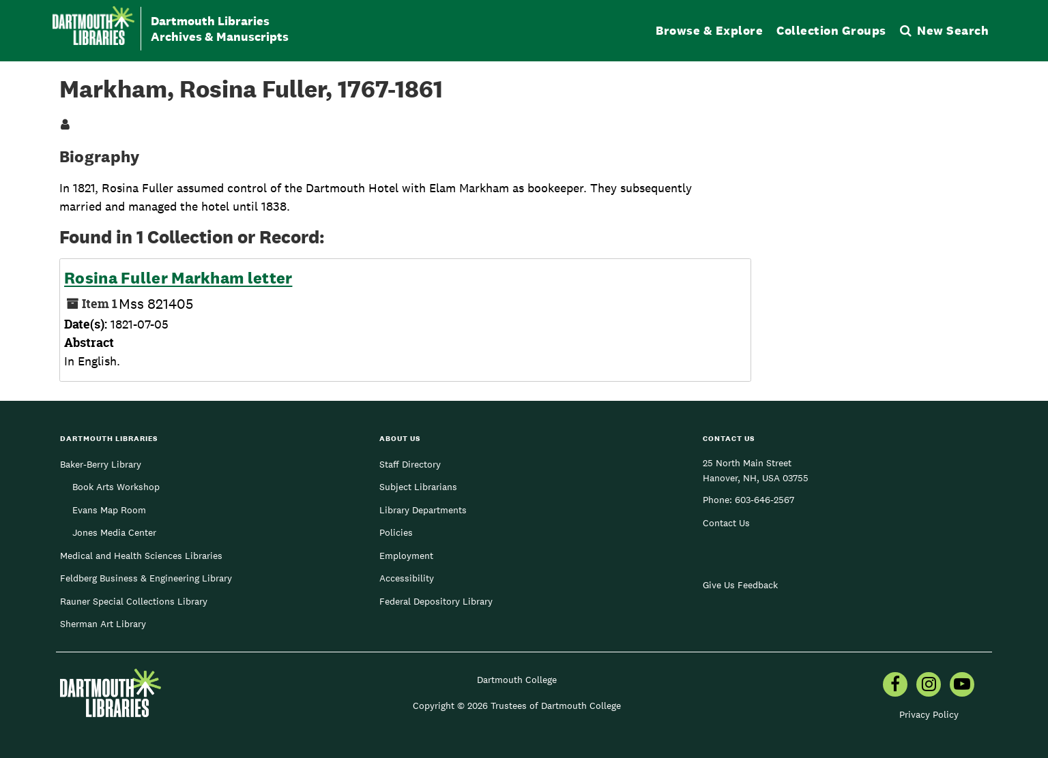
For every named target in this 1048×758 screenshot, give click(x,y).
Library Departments (423, 510)
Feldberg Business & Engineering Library (146, 578)
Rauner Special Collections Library (133, 601)
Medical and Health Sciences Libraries (141, 555)
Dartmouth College (517, 679)
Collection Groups (831, 30)
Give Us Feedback (740, 585)
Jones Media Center (114, 532)
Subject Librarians (418, 487)
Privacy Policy (929, 714)
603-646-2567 (764, 500)
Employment (406, 555)
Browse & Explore (709, 30)
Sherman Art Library (103, 624)
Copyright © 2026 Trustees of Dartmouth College (517, 705)
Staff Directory (410, 464)
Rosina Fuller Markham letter (178, 278)
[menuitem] (895, 685)
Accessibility (406, 578)
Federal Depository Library (436, 601)
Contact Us (726, 523)
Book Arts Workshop (116, 487)
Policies (396, 532)
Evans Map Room (109, 510)
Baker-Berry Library (100, 464)
